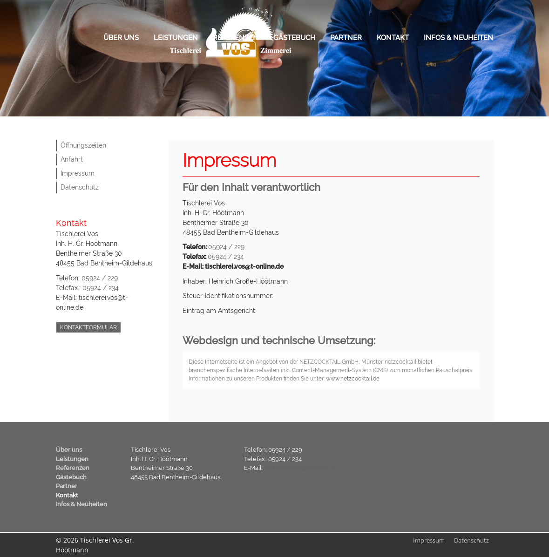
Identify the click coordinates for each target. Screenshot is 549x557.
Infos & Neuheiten (458, 38)
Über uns (121, 38)
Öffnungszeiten (83, 145)
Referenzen (235, 38)
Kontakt (393, 38)
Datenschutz (80, 187)
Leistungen (176, 38)
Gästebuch (294, 38)
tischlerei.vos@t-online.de (300, 467)
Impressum (78, 173)
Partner (346, 38)
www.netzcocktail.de (353, 378)
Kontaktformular (88, 327)
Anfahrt (72, 159)
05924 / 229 (99, 278)
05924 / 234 (100, 288)
